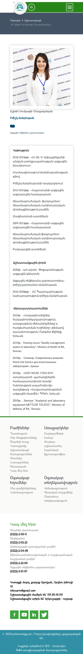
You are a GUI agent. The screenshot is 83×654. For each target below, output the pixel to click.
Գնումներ (16, 458)
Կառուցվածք (18, 446)
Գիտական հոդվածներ (58, 492)
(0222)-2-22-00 (19, 563)
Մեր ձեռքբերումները (23, 437)
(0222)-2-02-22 (18, 542)
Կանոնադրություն (21, 492)
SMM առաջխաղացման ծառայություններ (41, 650)
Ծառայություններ (21, 454)
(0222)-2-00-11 (18, 534)
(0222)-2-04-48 (19, 550)
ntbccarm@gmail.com (22, 590)
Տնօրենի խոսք (19, 441)
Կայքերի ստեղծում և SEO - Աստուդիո (41, 646)
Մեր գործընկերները (23, 488)
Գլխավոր (15, 20)
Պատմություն (18, 433)
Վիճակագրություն (55, 488)
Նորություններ (19, 462)
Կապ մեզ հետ (19, 470)
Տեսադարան (18, 466)
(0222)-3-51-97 (18, 571)
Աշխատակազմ (32, 20)
